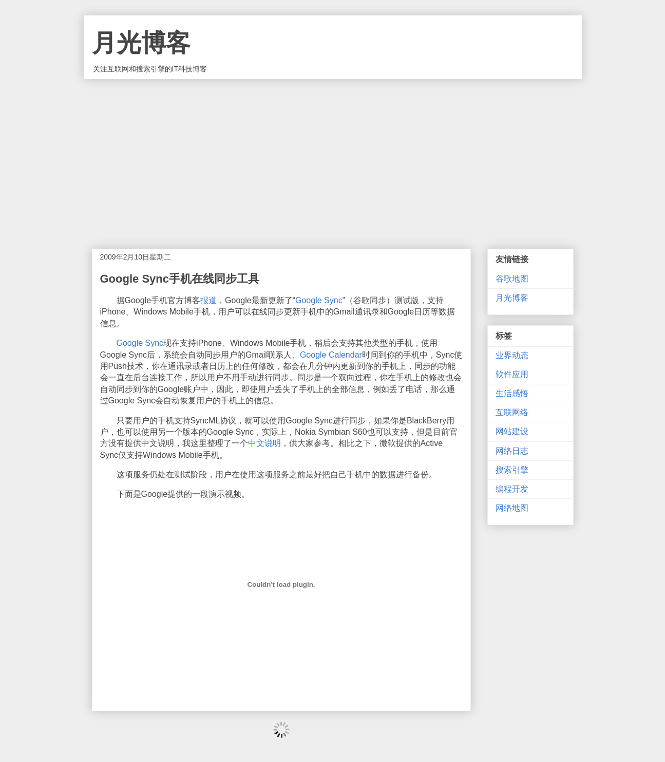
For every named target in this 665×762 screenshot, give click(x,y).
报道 (208, 300)
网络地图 (512, 508)
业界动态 (512, 355)
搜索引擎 (512, 470)
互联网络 (512, 412)
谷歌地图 (512, 278)
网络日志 (512, 451)
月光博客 (141, 43)
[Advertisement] (333, 156)
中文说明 (264, 443)
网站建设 (512, 431)
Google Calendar (331, 354)
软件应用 (512, 374)
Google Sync (319, 300)
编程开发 (512, 489)
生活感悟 (512, 393)
